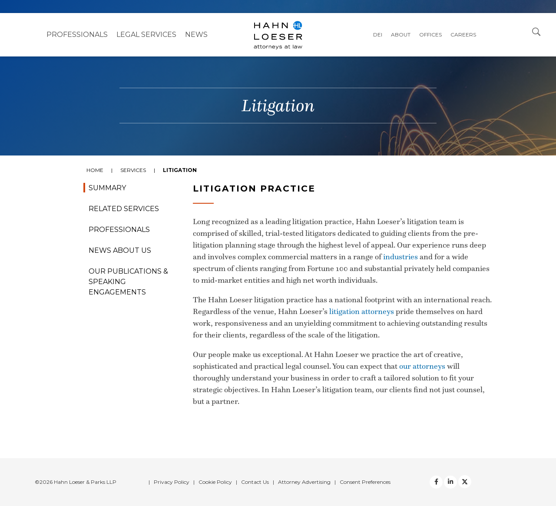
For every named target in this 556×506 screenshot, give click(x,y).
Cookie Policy (215, 482)
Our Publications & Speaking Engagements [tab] (128, 281)
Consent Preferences (365, 482)
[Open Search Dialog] (536, 31)
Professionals (77, 34)
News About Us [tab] (120, 250)
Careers (463, 34)
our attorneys (422, 366)
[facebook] (436, 482)
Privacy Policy (171, 482)
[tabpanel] (278, 316)
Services (133, 170)
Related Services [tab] (124, 209)
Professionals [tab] (119, 229)
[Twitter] (450, 482)
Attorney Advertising (304, 482)
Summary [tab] (107, 188)
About (400, 34)
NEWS (196, 34)
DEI (377, 34)
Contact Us (255, 482)
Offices (430, 34)
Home (94, 170)
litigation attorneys (361, 311)
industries (400, 256)
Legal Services (146, 34)
